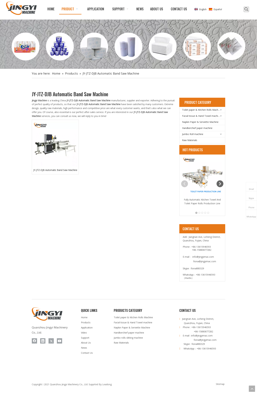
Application (87, 327)
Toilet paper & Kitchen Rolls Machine (201, 109)
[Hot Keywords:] (246, 9)
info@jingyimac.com (203, 256)
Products (85, 322)
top (252, 389)
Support (85, 337)
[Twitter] (51, 341)
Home (84, 317)
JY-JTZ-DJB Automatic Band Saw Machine (55, 170)
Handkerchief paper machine (197, 128)
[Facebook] (34, 341)
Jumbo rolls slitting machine (128, 337)
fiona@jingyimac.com (204, 261)
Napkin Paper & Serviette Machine (200, 121)
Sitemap (220, 384)
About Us (86, 342)
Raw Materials (189, 140)
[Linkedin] (42, 341)
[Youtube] (59, 341)
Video (84, 332)
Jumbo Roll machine (192, 134)
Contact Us (87, 352)
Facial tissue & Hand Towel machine (201, 115)
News (84, 347)
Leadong (107, 384)
